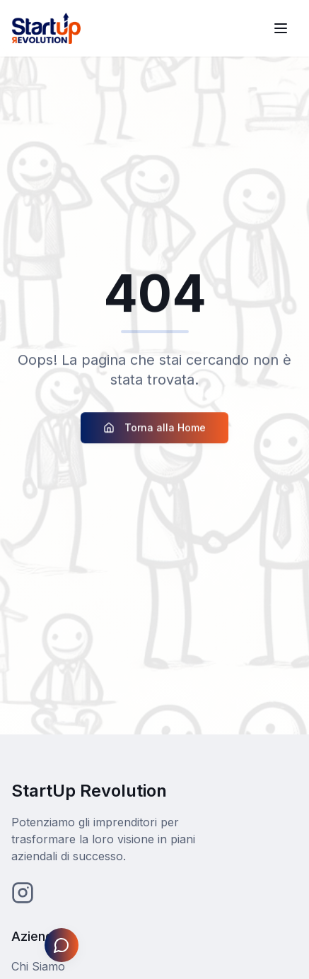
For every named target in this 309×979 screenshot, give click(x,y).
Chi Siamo (38, 966)
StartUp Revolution (89, 790)
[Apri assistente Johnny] (61, 945)
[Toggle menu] (281, 28)
